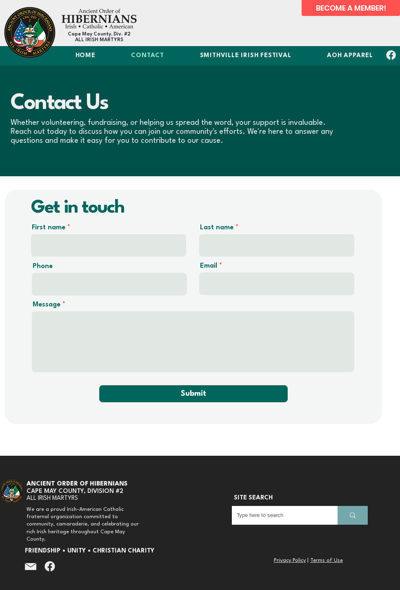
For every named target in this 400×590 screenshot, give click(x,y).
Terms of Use (326, 560)
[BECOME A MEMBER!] (351, 8)
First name (48, 227)
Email (208, 265)
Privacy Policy (290, 560)
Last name (216, 227)
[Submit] (193, 393)
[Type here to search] (278, 515)
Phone (43, 266)
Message (46, 304)
